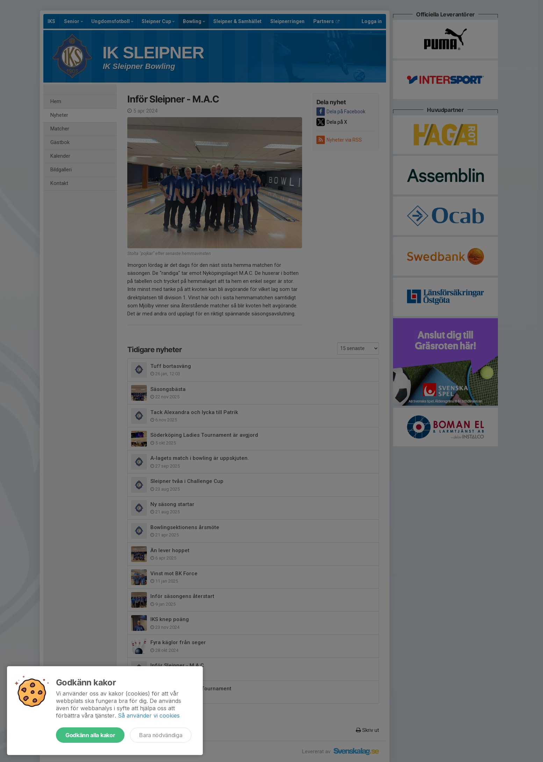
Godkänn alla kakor (90, 735)
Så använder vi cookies (149, 715)
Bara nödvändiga (160, 735)
